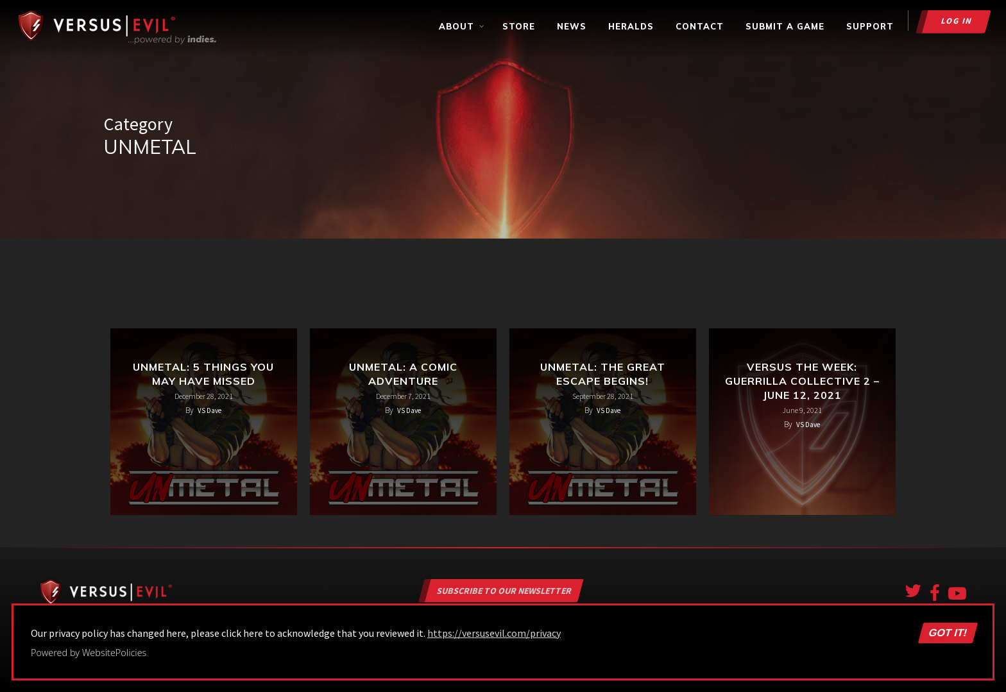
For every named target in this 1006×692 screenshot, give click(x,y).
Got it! (947, 633)
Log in (957, 20)
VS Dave (209, 410)
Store (518, 26)
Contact (700, 26)
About (462, 26)
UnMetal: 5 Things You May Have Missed (203, 373)
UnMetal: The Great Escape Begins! (602, 373)
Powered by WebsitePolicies (88, 652)
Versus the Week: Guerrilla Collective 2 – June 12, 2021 (802, 380)
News (571, 26)
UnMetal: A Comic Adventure (403, 373)
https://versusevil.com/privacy (494, 633)
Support (870, 26)
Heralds (631, 26)
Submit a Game (785, 26)
